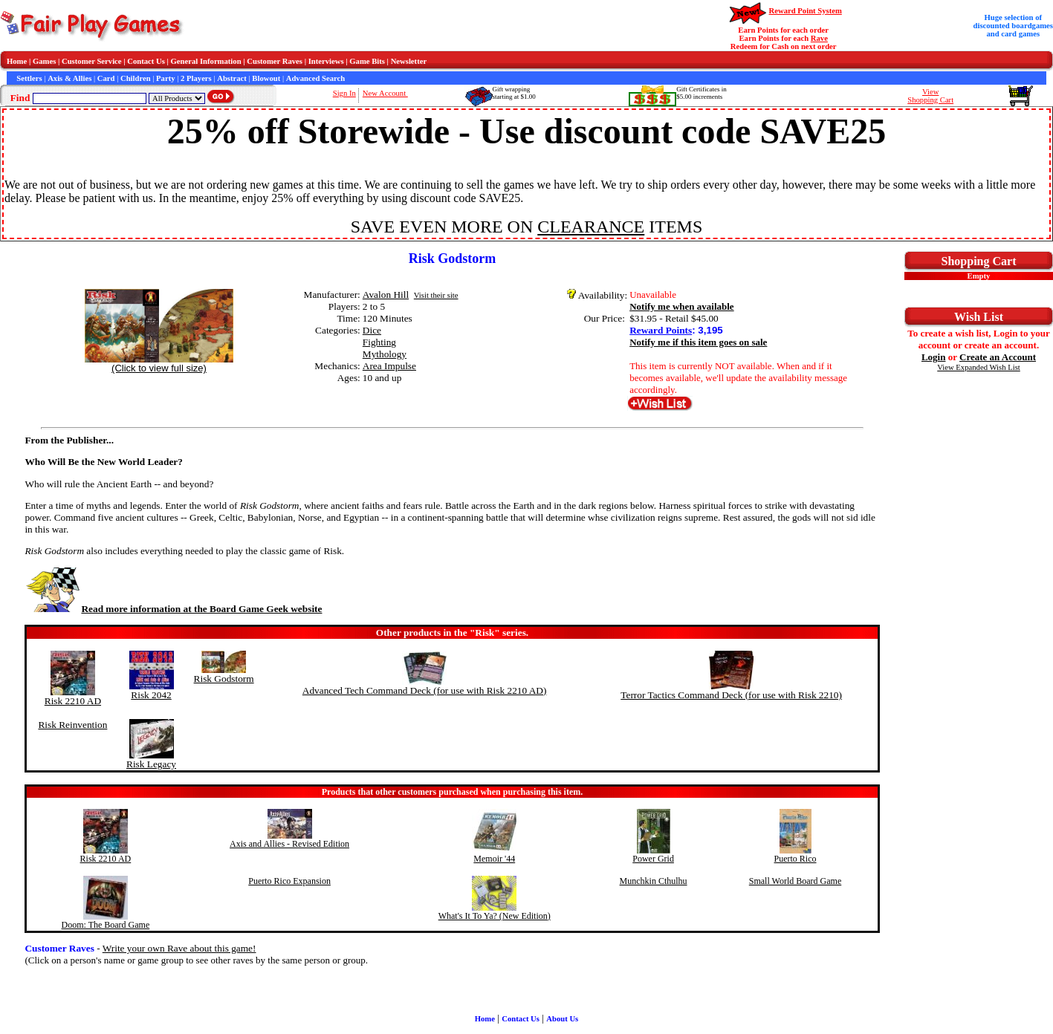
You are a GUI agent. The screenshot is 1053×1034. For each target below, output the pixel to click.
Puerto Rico (795, 858)
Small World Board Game (795, 881)
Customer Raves (274, 61)
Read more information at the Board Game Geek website (173, 608)
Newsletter (409, 61)
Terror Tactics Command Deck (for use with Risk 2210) (731, 694)
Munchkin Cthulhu (653, 881)
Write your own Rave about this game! (179, 948)
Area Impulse (389, 365)
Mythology (384, 354)
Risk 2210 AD (73, 700)
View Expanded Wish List (978, 367)
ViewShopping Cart (930, 96)
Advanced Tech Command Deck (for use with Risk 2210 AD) (424, 690)
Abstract (232, 78)
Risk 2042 (151, 694)
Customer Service (92, 61)
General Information (206, 61)
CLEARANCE (590, 226)
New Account (385, 93)
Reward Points (660, 330)
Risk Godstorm (224, 678)
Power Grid (653, 858)
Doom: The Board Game (106, 925)
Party (165, 78)
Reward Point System (805, 11)
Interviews (326, 61)
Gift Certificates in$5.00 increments (701, 92)
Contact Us (146, 61)
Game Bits (367, 61)
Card (106, 78)
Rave (819, 38)
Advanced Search (315, 78)
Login (933, 356)
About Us (562, 1019)
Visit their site (436, 295)
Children (135, 78)
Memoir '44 (494, 858)
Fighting (379, 342)
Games (44, 61)
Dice (372, 330)
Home (17, 61)
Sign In (344, 93)
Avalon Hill (386, 294)
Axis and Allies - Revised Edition (289, 844)
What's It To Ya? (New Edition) (494, 916)
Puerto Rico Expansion (289, 881)
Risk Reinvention (72, 724)
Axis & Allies (69, 78)
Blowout (266, 78)
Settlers (29, 78)
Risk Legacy (151, 764)
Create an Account (997, 356)
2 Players (196, 78)
